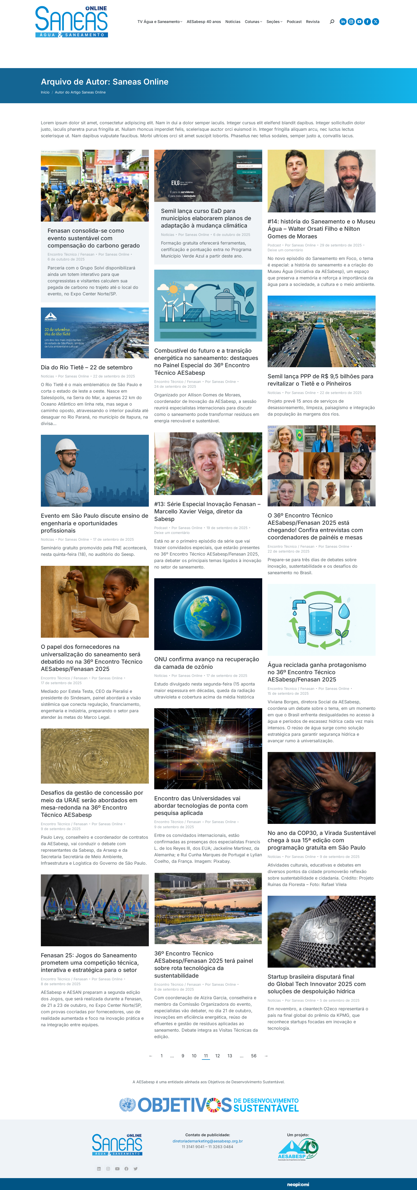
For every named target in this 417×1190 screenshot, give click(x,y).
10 (194, 1055)
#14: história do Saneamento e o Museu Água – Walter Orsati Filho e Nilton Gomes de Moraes (321, 229)
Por (113, 254)
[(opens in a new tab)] (95, 186)
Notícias (167, 234)
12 (217, 1055)
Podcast (274, 245)
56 (254, 1055)
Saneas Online (141, 81)
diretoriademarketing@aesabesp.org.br (208, 1141)
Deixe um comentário (285, 250)
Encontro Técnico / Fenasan (71, 254)
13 (230, 1055)
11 (206, 1055)
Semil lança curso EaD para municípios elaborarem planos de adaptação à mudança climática (206, 218)
